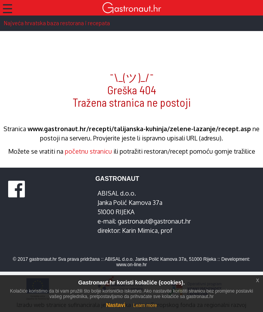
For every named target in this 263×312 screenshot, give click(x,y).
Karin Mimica (140, 230)
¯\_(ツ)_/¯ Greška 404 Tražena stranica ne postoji (132, 90)
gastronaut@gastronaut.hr (154, 221)
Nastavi (115, 305)
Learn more (145, 305)
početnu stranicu (88, 151)
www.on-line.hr (131, 264)
